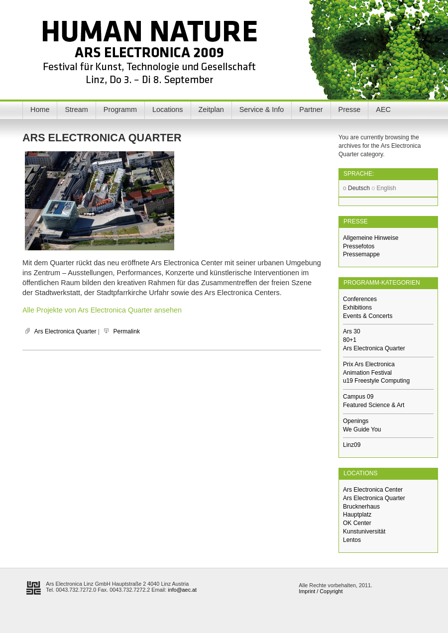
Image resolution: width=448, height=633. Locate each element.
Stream (76, 109)
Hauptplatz (357, 514)
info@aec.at (182, 590)
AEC (383, 109)
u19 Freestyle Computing (376, 380)
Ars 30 (351, 331)
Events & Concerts (367, 316)
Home (39, 109)
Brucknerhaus (361, 506)
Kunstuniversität (364, 531)
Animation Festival (367, 372)
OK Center (357, 523)
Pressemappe (361, 254)
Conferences (360, 299)
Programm (120, 109)
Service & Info (261, 109)
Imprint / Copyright (320, 591)
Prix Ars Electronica (369, 364)
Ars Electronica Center (373, 489)
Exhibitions (357, 307)
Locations (167, 109)
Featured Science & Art (373, 405)
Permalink (126, 331)
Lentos (352, 539)
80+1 (349, 339)
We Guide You (362, 429)
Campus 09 (358, 396)
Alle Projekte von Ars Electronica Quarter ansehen (102, 310)
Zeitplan (211, 109)
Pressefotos (358, 246)
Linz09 (351, 444)
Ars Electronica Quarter (65, 331)
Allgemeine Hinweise (370, 237)
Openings (355, 421)
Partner (311, 109)
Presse (349, 109)
